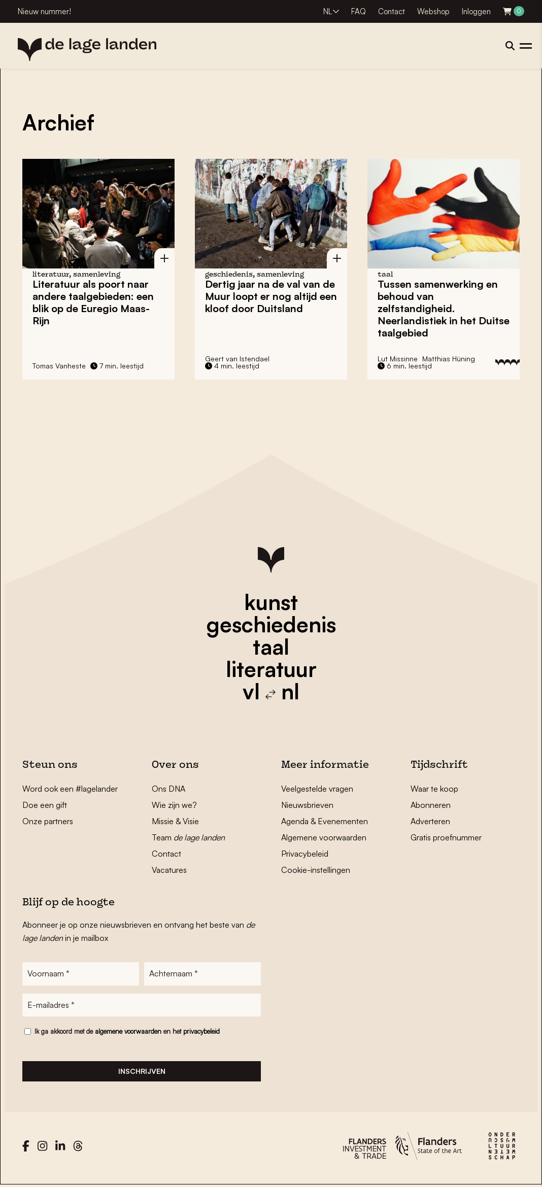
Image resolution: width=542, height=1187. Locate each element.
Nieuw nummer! (44, 11)
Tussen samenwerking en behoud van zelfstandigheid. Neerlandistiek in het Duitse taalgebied (444, 308)
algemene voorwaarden (128, 1032)
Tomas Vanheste (59, 365)
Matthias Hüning (448, 358)
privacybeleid (201, 1032)
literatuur (271, 669)
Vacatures (169, 870)
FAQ (358, 11)
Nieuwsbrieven (307, 805)
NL (327, 11)
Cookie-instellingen (315, 870)
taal (271, 646)
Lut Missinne (398, 358)
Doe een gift (44, 805)
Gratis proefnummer (446, 837)
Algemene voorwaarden (323, 837)
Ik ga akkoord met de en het (127, 1031)
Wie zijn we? (174, 805)
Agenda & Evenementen (324, 821)
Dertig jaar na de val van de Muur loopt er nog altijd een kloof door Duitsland (271, 296)
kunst (271, 602)
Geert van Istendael (237, 358)
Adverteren (430, 821)
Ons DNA (168, 789)
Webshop (433, 11)
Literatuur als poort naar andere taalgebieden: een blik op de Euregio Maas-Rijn (93, 302)
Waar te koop (434, 789)
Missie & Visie (175, 821)
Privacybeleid (304, 854)
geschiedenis (271, 624)
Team (188, 837)
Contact (391, 11)
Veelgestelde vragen (317, 789)
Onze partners (47, 821)
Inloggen (476, 11)
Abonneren (431, 805)
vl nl (271, 691)
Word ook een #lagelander (70, 789)
